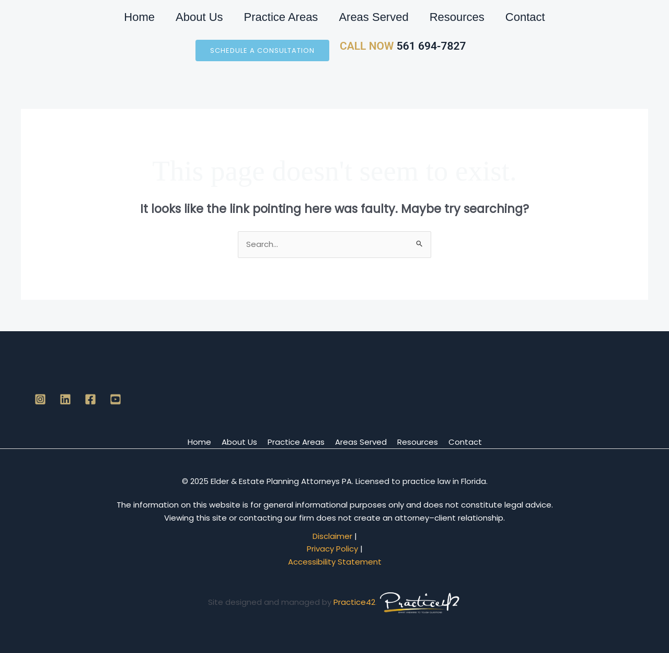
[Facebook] (90, 399)
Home (139, 17)
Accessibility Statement (335, 561)
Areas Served (373, 17)
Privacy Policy (332, 548)
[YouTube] (115, 399)
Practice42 (354, 601)
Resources (457, 17)
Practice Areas (281, 17)
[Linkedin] (65, 399)
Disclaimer (332, 536)
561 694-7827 (430, 46)
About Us (199, 17)
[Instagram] (40, 399)
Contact (525, 17)
